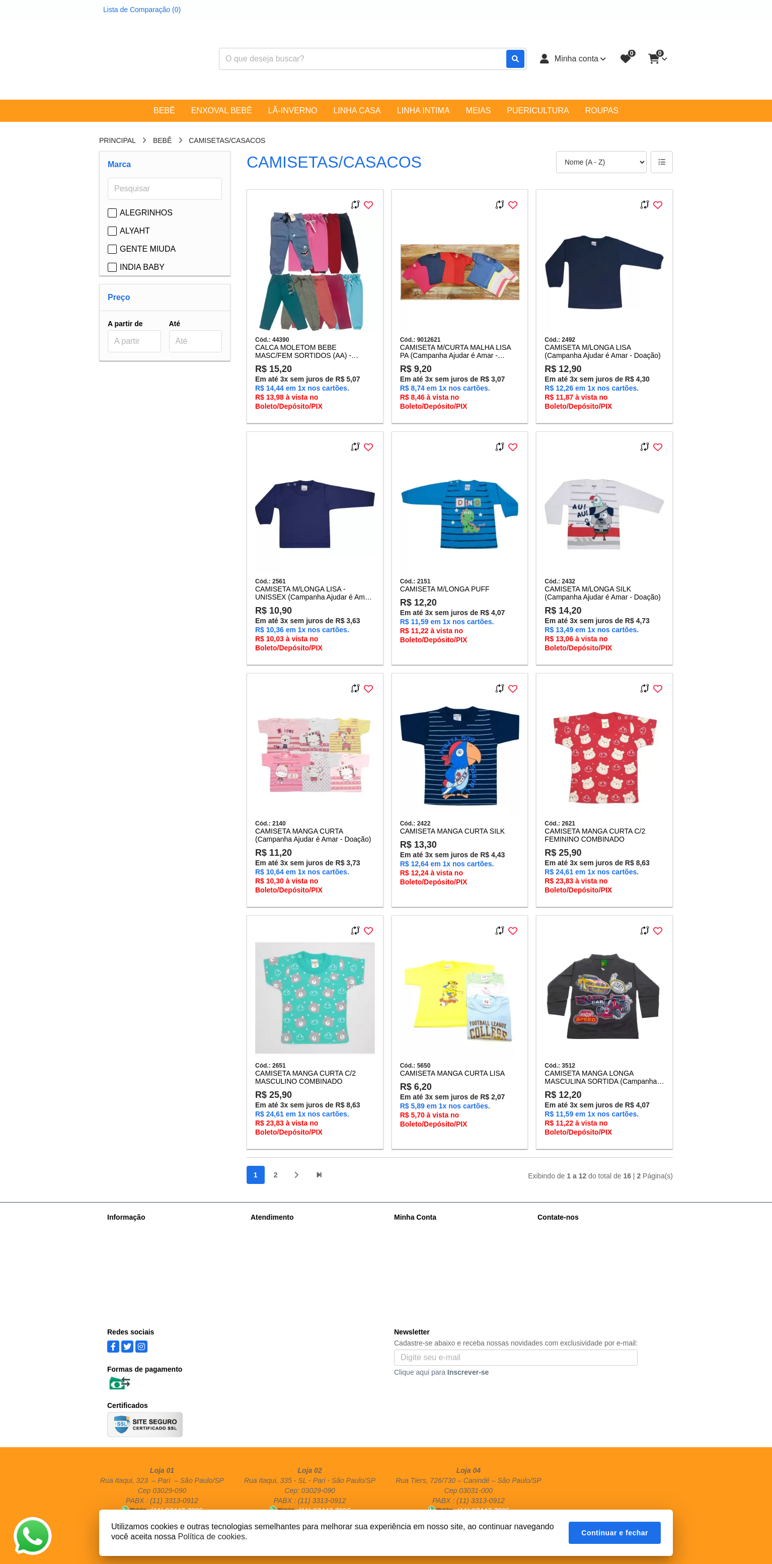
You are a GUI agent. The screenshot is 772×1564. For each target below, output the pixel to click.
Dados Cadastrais (422, 1230)
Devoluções (269, 1256)
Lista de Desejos (420, 1269)
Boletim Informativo (424, 1256)
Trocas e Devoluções (140, 1296)
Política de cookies (136, 1283)
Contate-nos (270, 1230)
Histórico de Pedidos (426, 1243)
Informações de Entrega (144, 1243)
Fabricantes (269, 1269)
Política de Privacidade (143, 1256)
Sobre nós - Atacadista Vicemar (156, 1230)
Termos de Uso (131, 1269)
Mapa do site (271, 1243)
